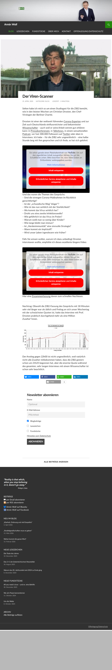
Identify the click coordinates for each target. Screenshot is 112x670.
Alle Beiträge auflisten (13, 615)
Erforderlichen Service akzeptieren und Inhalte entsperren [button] (56, 180)
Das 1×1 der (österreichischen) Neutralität (19, 562)
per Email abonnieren (15, 500)
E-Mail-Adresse (33, 410)
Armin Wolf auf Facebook (17, 510)
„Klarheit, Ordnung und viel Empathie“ (18, 522)
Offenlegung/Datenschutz (88, 31)
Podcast (26, 134)
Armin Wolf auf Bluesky (16, 507)
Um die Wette (9, 601)
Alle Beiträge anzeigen (56, 462)
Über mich (53, 31)
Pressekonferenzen (40, 131)
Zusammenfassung (41, 296)
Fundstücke (38, 31)
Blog (11, 31)
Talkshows (58, 131)
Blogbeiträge (34, 421)
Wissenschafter (30, 128)
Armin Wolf (10, 24)
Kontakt (66, 31)
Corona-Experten (72, 121)
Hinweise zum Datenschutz (39, 436)
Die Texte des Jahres (11, 553)
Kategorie (40, 101)
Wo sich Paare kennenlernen (14, 593)
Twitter (66, 134)
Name (29, 400)
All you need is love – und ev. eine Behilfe (19, 584)
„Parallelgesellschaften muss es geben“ (18, 531)
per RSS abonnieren (15, 503)
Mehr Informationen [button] (56, 165)
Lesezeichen (23, 31)
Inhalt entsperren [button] (56, 171)
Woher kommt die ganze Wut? (15, 539)
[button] (31, 377)
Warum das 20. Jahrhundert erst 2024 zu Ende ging (23, 570)
